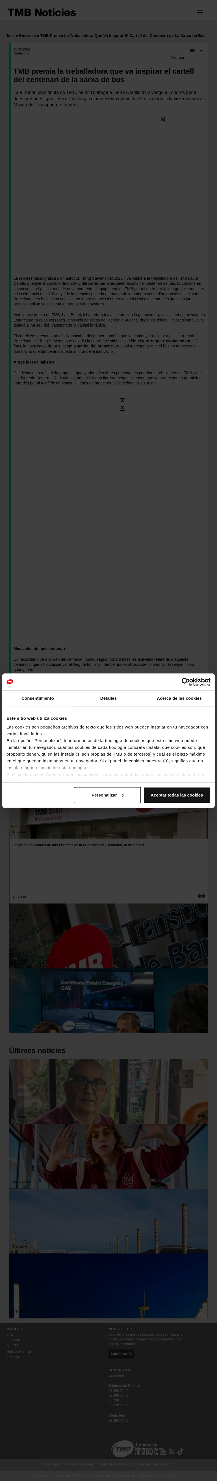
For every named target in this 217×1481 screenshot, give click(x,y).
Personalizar (107, 795)
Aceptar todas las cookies (177, 795)
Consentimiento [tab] (37, 698)
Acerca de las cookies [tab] (179, 698)
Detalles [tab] (108, 698)
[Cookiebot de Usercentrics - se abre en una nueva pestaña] (186, 682)
